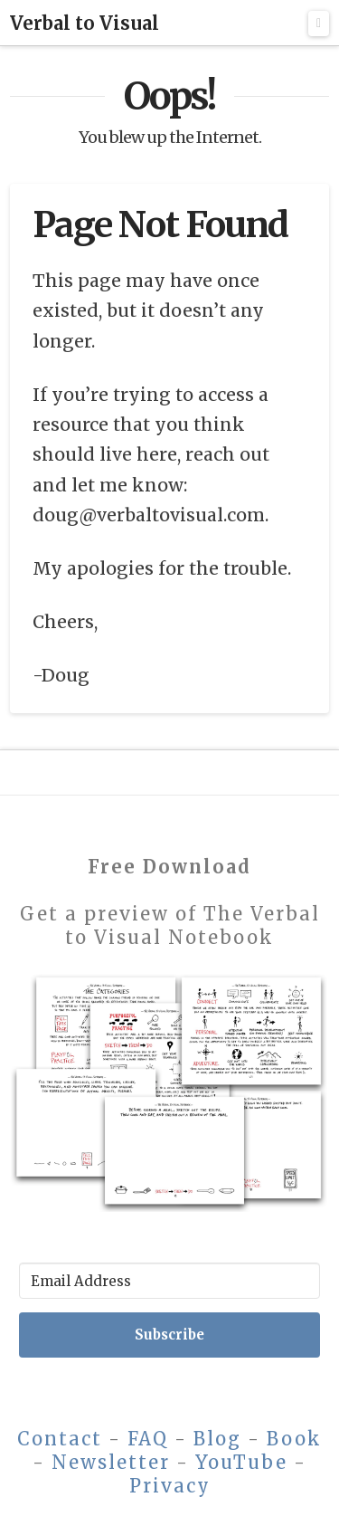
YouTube (241, 1462)
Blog (217, 1438)
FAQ (147, 1438)
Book (294, 1438)
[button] (318, 23)
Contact (59, 1438)
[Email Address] (169, 1281)
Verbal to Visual (84, 23)
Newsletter (111, 1462)
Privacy (170, 1485)
